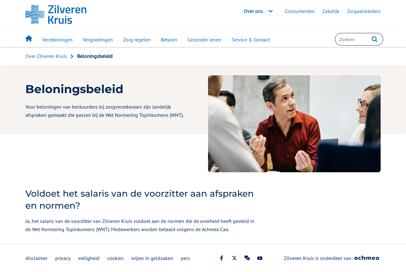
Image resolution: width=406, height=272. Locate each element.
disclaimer (36, 258)
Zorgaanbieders (364, 11)
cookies (115, 258)
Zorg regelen (137, 39)
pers (185, 258)
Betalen (169, 39)
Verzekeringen (57, 39)
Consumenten (300, 11)
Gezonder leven (204, 39)
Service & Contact (251, 39)
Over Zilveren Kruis (46, 56)
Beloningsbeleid (95, 56)
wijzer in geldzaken (152, 258)
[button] (374, 39)
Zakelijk (330, 11)
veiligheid (89, 258)
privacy (62, 258)
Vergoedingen (98, 39)
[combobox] (359, 39)
